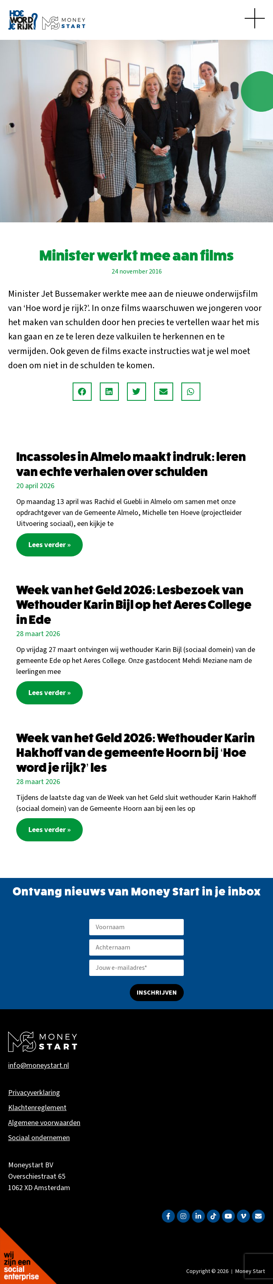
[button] (82, 391)
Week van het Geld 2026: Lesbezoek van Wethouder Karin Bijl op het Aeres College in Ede (134, 605)
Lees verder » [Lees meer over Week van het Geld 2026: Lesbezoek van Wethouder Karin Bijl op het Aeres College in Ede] (49, 693)
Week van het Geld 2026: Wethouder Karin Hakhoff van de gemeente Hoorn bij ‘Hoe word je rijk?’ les (135, 753)
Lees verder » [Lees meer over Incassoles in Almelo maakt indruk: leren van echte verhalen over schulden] (49, 545)
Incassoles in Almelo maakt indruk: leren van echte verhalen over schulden (131, 464)
